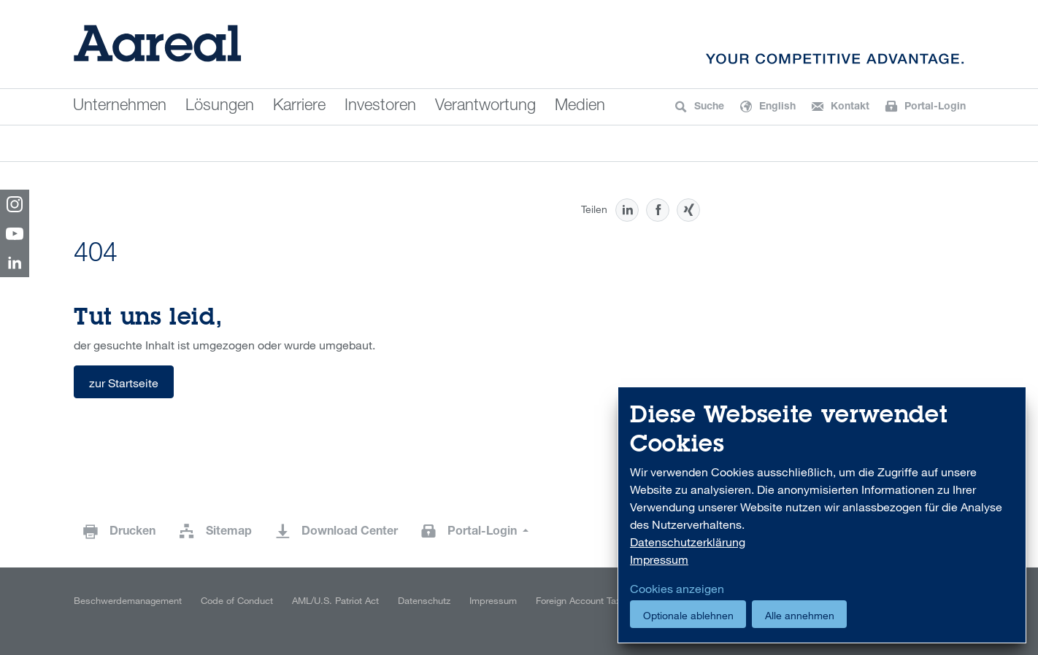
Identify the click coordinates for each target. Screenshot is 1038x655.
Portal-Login (483, 532)
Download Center (349, 532)
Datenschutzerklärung (687, 542)
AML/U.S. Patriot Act (335, 600)
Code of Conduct (237, 600)
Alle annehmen (799, 615)
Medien (580, 106)
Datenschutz (424, 600)
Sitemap (229, 532)
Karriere (299, 106)
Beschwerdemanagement (128, 600)
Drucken (132, 532)
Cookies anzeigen (677, 588)
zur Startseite (123, 383)
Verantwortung (485, 106)
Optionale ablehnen (688, 615)
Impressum (493, 600)
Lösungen (219, 106)
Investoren (380, 106)
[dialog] (822, 515)
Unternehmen (119, 106)
